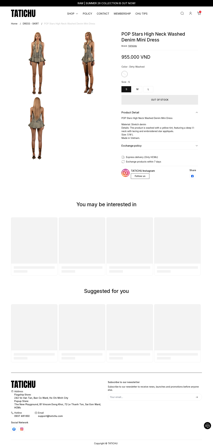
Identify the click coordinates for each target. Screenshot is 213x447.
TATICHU (132, 46)
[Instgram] (22, 429)
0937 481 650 (22, 416)
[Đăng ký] (197, 397)
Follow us (140, 176)
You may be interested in (106, 204)
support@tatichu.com (50, 416)
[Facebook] (14, 429)
